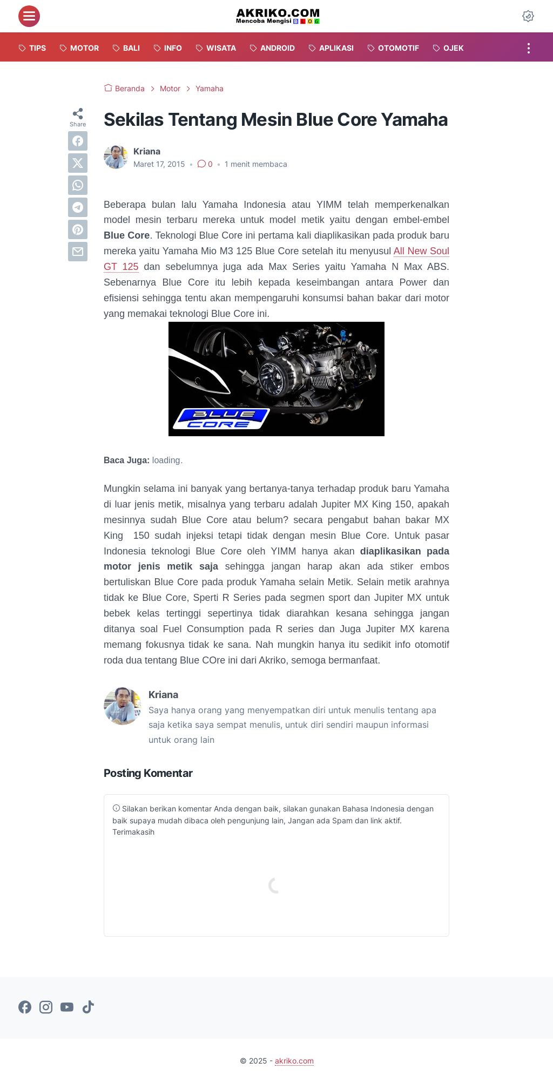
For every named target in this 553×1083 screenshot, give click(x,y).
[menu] (29, 16)
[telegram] (77, 207)
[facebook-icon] (24, 1008)
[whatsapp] (77, 185)
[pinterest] (77, 229)
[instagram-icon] (45, 1008)
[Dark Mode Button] (528, 16)
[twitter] (77, 163)
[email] (77, 251)
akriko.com (294, 1060)
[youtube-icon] (66, 1008)
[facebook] (77, 141)
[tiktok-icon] (88, 1008)
